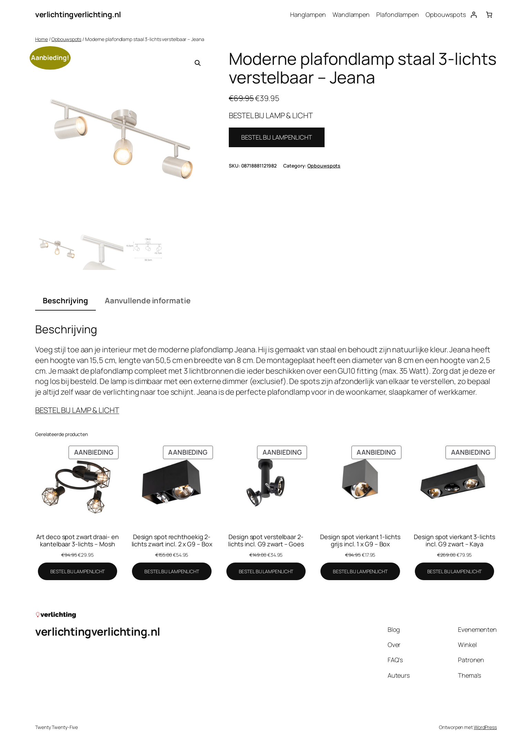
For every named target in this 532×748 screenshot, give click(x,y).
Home (41, 39)
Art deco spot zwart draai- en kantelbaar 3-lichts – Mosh (77, 540)
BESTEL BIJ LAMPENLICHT (276, 137)
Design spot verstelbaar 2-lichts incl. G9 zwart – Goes (266, 540)
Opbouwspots (66, 39)
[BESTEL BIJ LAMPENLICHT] (77, 571)
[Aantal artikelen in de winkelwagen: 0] (489, 14)
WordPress (485, 727)
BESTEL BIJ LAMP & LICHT (77, 410)
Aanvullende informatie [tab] (148, 300)
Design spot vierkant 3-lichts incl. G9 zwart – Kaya (454, 540)
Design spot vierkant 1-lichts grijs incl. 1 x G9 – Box (360, 540)
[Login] (473, 14)
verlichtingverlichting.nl (78, 14)
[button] (198, 63)
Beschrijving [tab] (65, 300)
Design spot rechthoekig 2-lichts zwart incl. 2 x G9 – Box (172, 540)
